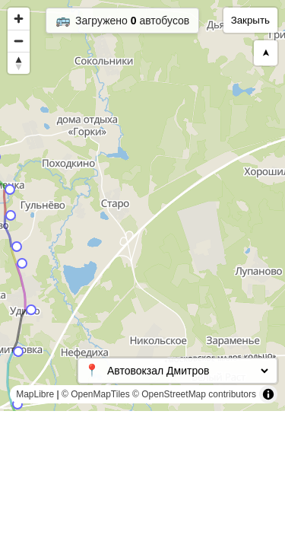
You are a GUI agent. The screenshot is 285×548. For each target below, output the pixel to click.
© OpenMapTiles (96, 394)
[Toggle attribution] (268, 394)
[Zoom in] (19, 19)
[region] (142, 205)
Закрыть (250, 20)
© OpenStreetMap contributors (194, 394)
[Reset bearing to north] (19, 63)
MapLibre (35, 394)
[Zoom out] (19, 41)
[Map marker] (17, 404)
